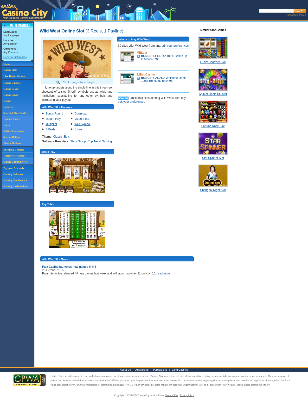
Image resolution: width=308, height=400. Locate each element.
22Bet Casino (146, 74)
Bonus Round (54, 113)
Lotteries (8, 106)
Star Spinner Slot (213, 158)
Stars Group (78, 141)
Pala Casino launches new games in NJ (69, 266)
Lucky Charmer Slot (212, 62)
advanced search (297, 15)
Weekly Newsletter (14, 155)
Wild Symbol (82, 124)
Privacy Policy (187, 395)
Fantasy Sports (11, 118)
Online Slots (10, 69)
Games (7, 100)
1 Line (78, 129)
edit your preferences (175, 45)
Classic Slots (61, 136)
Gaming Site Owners (15, 180)
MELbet (142, 52)
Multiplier (51, 124)
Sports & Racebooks (14, 112)
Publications (160, 369)
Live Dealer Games (14, 76)
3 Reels (50, 129)
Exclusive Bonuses (13, 149)
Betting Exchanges (13, 130)
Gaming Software (13, 174)
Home (6, 64)
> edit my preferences (14, 57)
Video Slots (81, 119)
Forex (6, 124)
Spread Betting (11, 136)
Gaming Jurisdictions (15, 186)
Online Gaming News (15, 161)
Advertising (141, 369)
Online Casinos (11, 82)
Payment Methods (13, 168)
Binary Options (12, 142)
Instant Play (53, 119)
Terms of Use (171, 395)
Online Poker (11, 88)
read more (163, 273)
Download (80, 113)
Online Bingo (10, 94)
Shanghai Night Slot (213, 190)
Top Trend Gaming (100, 141)
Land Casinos (180, 369)
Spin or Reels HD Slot (213, 94)
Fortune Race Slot (213, 126)
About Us (125, 369)
